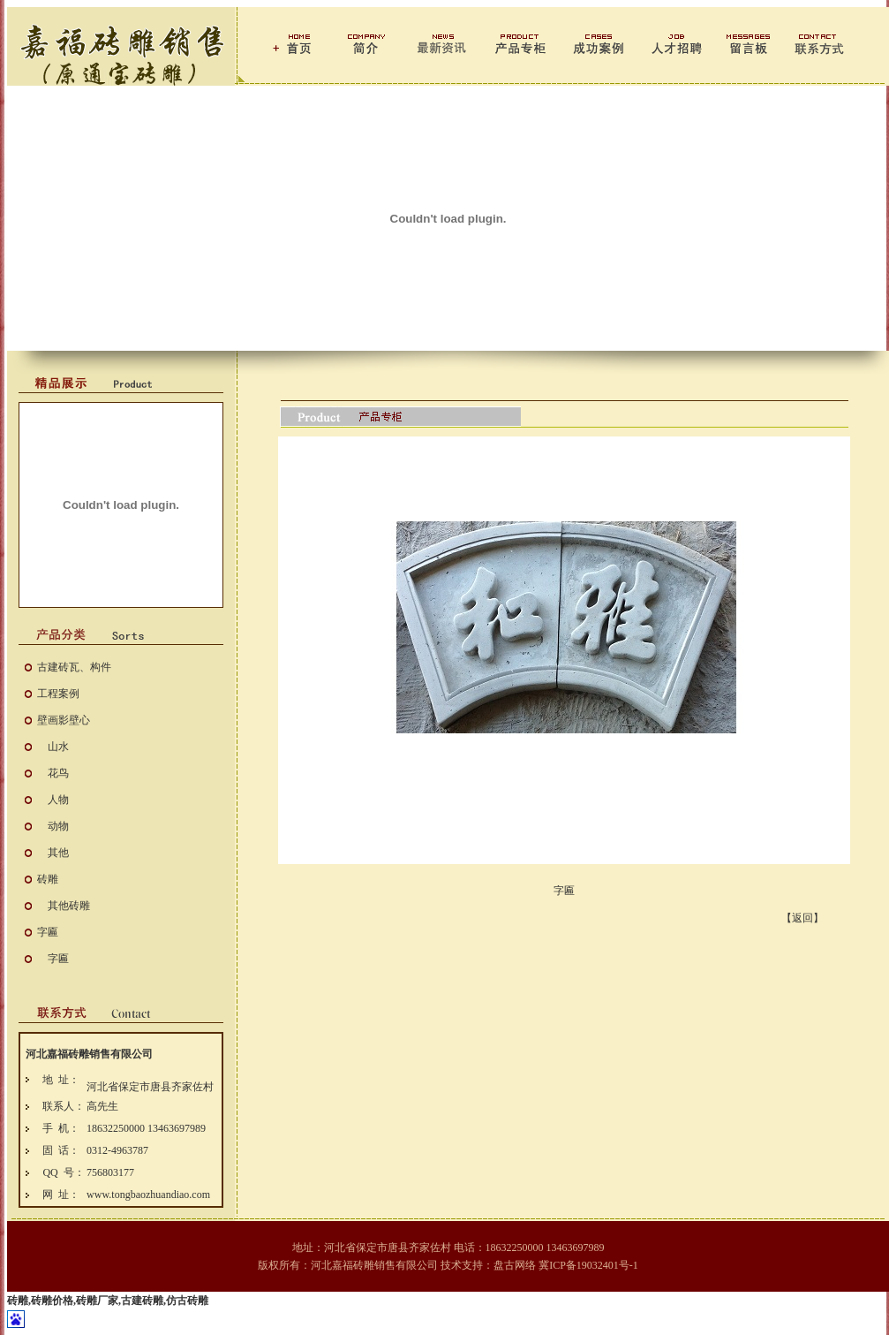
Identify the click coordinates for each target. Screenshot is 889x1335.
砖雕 (47, 879)
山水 (58, 746)
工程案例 (58, 693)
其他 (58, 852)
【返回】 (802, 918)
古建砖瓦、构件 (74, 667)
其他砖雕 (69, 905)
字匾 (47, 932)
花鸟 (58, 773)
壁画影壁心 (63, 720)
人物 (58, 799)
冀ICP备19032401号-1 (588, 1265)
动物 (58, 826)
